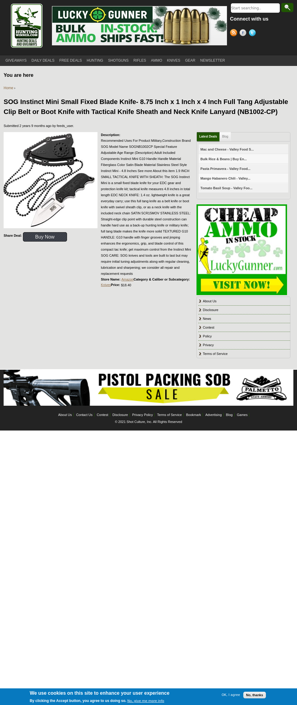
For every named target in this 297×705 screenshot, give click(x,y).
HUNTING (95, 60)
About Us (209, 301)
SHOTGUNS (118, 60)
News (207, 318)
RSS (234, 33)
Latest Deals (208, 136)
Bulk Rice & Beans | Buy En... (223, 159)
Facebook (244, 33)
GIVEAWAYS (16, 60)
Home (8, 88)
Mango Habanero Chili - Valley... (225, 178)
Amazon (127, 279)
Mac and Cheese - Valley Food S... (227, 149)
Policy (207, 336)
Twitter (253, 33)
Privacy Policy (142, 415)
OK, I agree (231, 696)
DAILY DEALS (42, 60)
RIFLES (139, 60)
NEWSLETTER (212, 60)
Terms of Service (215, 354)
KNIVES (173, 60)
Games (242, 415)
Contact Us (84, 415)
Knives (106, 285)
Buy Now (45, 236)
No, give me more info (145, 701)
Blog (225, 136)
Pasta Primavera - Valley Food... (225, 169)
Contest (208, 327)
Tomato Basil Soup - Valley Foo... (226, 188)
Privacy (208, 345)
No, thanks (254, 695)
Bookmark (193, 415)
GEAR (190, 60)
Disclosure (210, 310)
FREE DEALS (70, 60)
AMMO (156, 60)
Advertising (213, 415)
